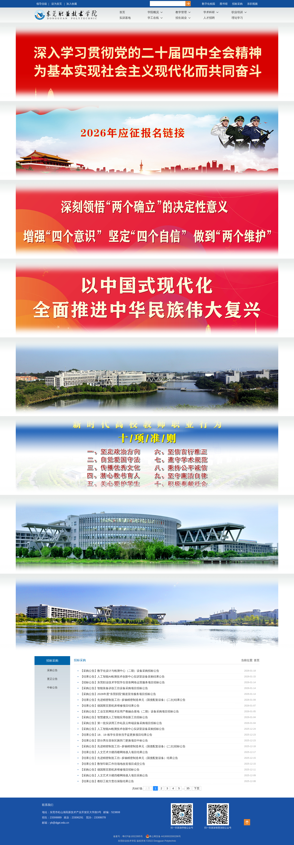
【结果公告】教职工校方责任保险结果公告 (107, 781)
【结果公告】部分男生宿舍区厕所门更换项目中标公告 (114, 740)
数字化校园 (208, 3)
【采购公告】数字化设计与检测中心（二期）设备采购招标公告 (119, 670)
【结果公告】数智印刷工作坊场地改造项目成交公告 (112, 763)
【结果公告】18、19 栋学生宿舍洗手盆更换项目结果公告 (116, 734)
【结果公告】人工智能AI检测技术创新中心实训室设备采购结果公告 (122, 676)
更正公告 (52, 678)
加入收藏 (71, 3)
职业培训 (237, 12)
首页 (122, 12)
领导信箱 (41, 3)
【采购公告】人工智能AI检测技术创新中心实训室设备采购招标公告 (122, 728)
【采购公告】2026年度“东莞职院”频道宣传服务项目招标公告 (118, 694)
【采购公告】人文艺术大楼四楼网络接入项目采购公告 (114, 775)
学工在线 (153, 17)
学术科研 (209, 12)
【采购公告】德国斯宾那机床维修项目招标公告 (110, 769)
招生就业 (181, 17)
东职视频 (252, 3)
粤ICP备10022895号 (132, 836)
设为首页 (57, 3)
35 (188, 788)
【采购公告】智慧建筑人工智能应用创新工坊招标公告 (114, 717)
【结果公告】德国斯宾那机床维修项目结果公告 (110, 705)
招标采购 (237, 3)
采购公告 (52, 670)
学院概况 (153, 12)
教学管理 (181, 12)
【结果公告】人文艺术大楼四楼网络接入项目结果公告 (114, 752)
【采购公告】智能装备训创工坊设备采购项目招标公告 (114, 688)
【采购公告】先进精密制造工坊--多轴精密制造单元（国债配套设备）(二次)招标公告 (132, 746)
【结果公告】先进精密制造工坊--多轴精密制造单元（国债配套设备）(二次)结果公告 (132, 699)
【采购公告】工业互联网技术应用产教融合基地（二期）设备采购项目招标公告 (129, 711)
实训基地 (125, 17)
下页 (197, 788)
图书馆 (224, 3)
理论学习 (237, 17)
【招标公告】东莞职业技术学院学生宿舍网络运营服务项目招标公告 (122, 682)
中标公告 (52, 687)
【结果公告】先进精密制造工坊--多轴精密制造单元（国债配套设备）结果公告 (129, 757)
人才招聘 (209, 17)
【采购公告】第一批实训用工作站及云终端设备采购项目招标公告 (121, 723)
